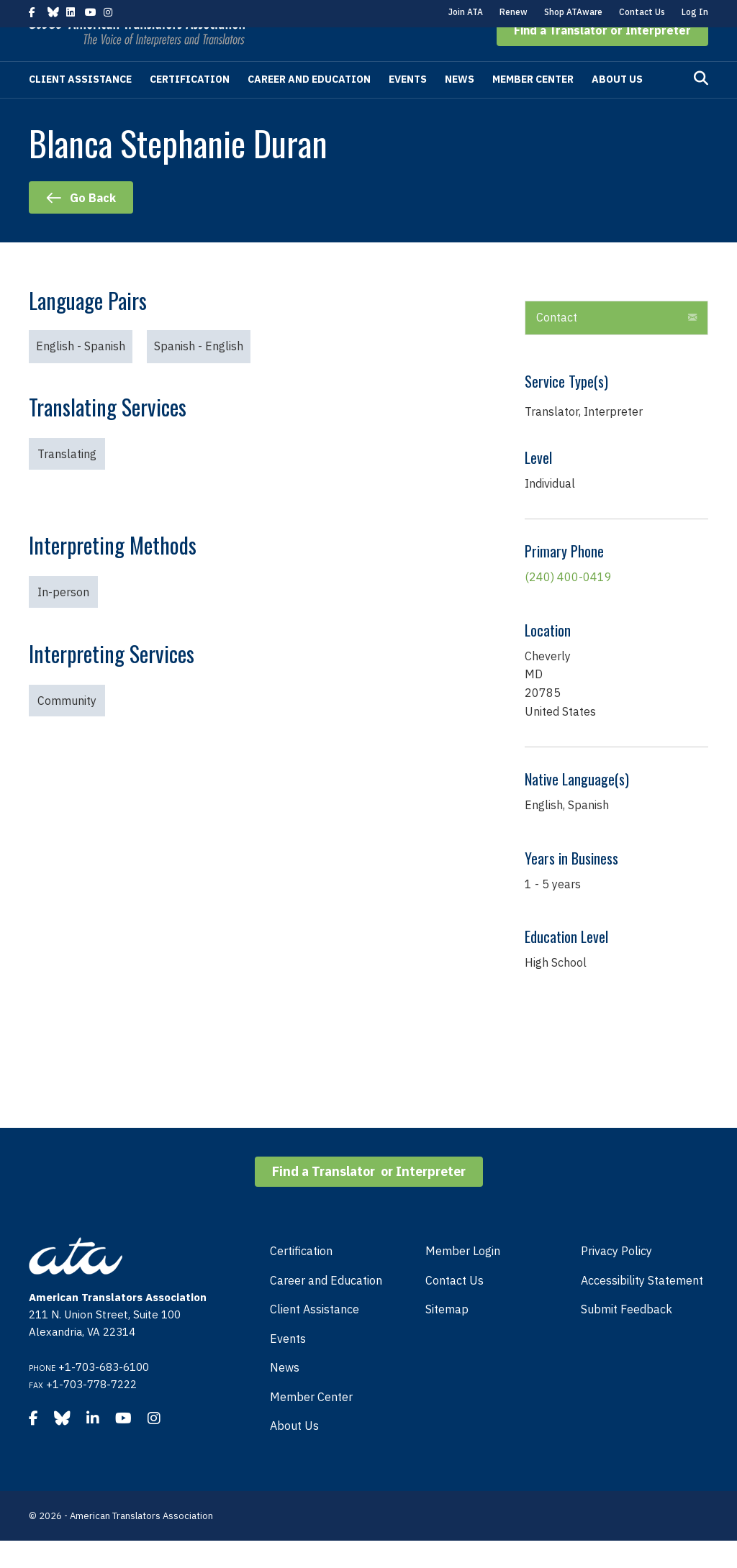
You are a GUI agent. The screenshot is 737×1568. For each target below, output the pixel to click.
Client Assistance (80, 106)
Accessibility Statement (642, 1307)
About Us (617, 106)
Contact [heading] (556, 344)
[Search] (701, 106)
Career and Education (309, 106)
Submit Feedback (626, 1336)
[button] (602, 57)
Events (408, 106)
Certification (190, 106)
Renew (513, 11)
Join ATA (465, 11)
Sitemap (447, 1336)
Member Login (462, 1278)
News (459, 106)
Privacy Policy (616, 1278)
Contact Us (642, 11)
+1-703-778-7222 (91, 1411)
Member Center (533, 106)
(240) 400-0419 (568, 604)
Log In (695, 11)
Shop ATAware (573, 11)
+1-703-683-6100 (103, 1394)
